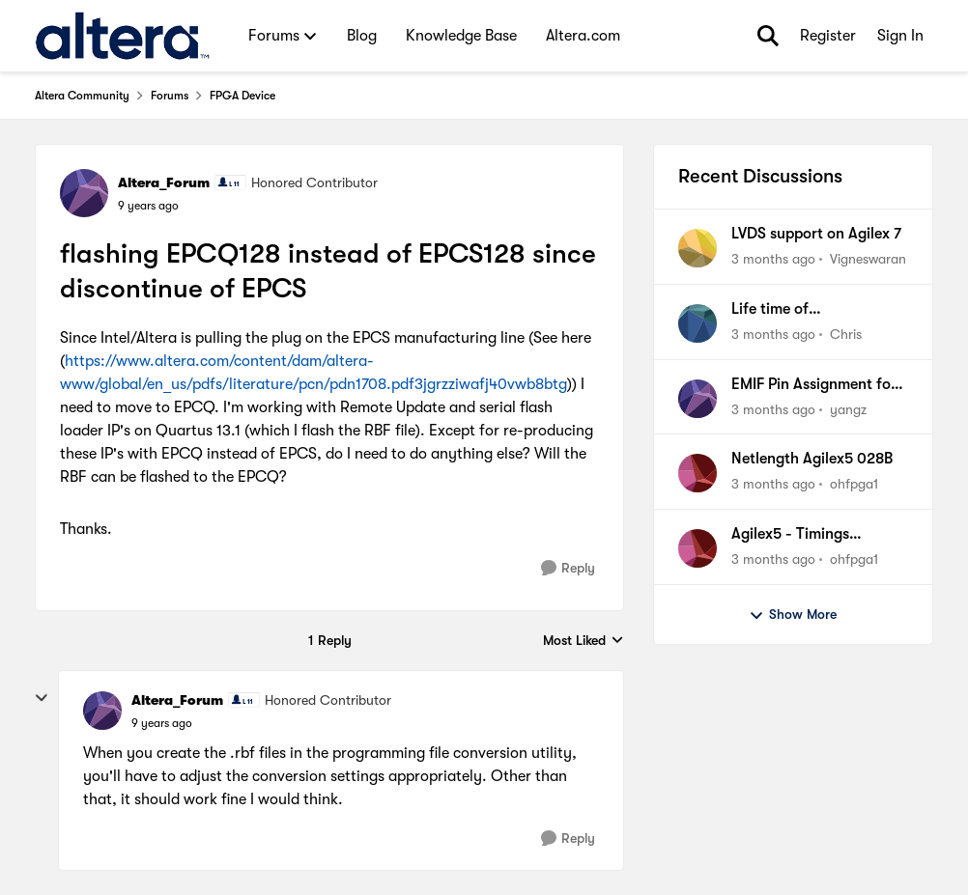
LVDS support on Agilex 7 (816, 233)
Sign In (900, 35)
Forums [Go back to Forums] (169, 95)
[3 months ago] (773, 259)
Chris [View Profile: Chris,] (846, 334)
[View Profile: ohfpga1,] (697, 473)
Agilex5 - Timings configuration (790, 535)
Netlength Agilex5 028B (812, 458)
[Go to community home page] (122, 36)
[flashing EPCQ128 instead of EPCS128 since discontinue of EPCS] (161, 723)
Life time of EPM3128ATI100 (785, 310)
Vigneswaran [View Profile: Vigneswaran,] (868, 258)
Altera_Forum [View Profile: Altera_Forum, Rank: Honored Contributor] (164, 182)
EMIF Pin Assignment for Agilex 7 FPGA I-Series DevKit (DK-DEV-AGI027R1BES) (814, 385)
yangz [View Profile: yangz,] (848, 408)
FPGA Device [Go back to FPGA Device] (242, 95)
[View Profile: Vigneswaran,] (697, 248)
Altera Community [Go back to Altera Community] (82, 95)
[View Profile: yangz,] (697, 398)
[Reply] (568, 568)
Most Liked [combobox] (583, 641)
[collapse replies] (41, 698)
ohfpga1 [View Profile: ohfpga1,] (854, 483)
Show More (793, 615)
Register (828, 35)
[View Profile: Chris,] (697, 323)
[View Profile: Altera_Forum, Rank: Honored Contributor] (84, 193)
